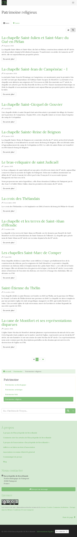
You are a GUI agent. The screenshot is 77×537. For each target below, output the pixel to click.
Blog (5, 462)
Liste (6, 23)
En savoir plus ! (9, 59)
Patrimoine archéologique (15, 385)
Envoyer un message (38, 489)
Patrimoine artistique (13, 390)
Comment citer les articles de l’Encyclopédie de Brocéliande (27, 438)
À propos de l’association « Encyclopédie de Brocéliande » (26, 442)
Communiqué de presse (12, 457)
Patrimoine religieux (13, 399)
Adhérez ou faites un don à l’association (19, 447)
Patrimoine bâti (11, 394)
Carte (16, 23)
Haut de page (69, 517)
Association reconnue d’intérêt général (19, 452)
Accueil (7, 371)
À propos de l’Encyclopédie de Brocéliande (20, 433)
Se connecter (62, 531)
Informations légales (45, 531)
